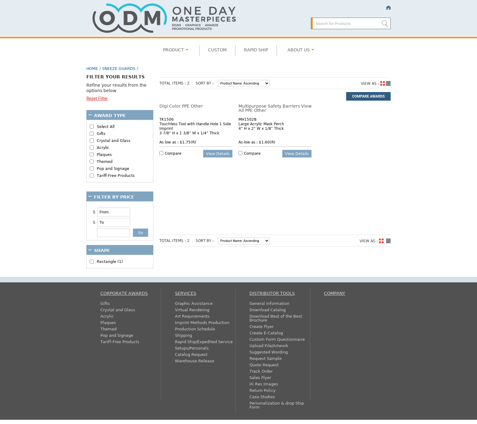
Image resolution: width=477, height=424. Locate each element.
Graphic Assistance (194, 303)
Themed (105, 162)
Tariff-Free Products (116, 176)
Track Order (261, 371)
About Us (298, 49)
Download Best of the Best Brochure (275, 318)
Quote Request (264, 365)
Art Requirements (192, 316)
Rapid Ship (256, 49)
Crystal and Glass (114, 141)
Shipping (183, 335)
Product (173, 49)
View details (218, 153)
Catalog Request (191, 354)
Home (388, 7)
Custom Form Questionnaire (277, 339)
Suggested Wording (268, 352)
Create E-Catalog (266, 333)
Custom (217, 49)
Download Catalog (267, 310)
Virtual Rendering (192, 310)
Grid (382, 83)
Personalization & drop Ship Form (276, 405)
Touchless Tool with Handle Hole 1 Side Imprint (195, 126)
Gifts (101, 134)
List (388, 83)
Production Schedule (195, 329)
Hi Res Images (263, 384)
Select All (105, 127)
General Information (269, 303)
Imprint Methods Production (202, 322)
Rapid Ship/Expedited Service (204, 341)
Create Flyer (261, 326)
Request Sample (265, 358)
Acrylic (103, 148)
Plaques (104, 155)
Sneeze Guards (118, 68)
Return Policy (262, 390)
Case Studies (262, 396)
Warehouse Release (194, 361)
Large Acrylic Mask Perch (261, 123)
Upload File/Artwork (268, 345)
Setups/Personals (192, 348)
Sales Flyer (260, 377)
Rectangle (110, 262)
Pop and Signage (113, 169)
